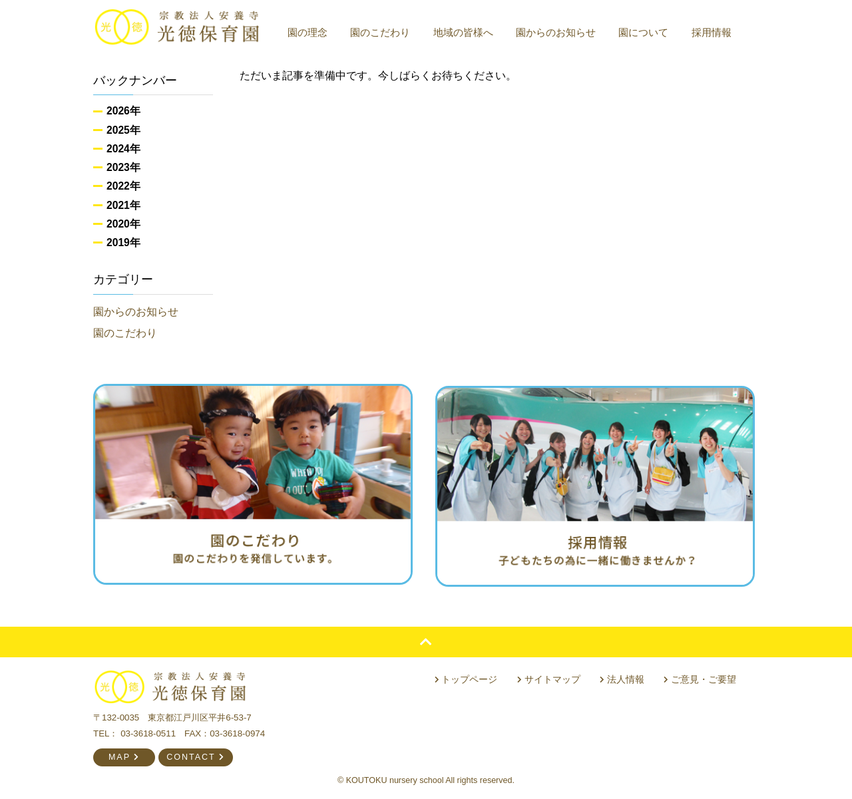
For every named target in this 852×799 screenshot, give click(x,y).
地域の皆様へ (469, 32)
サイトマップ (553, 676)
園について (649, 32)
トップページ (473, 676)
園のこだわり (385, 32)
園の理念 (313, 32)
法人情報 (624, 676)
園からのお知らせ (561, 32)
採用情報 (717, 32)
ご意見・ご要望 (701, 676)
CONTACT (195, 755)
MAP (124, 755)
